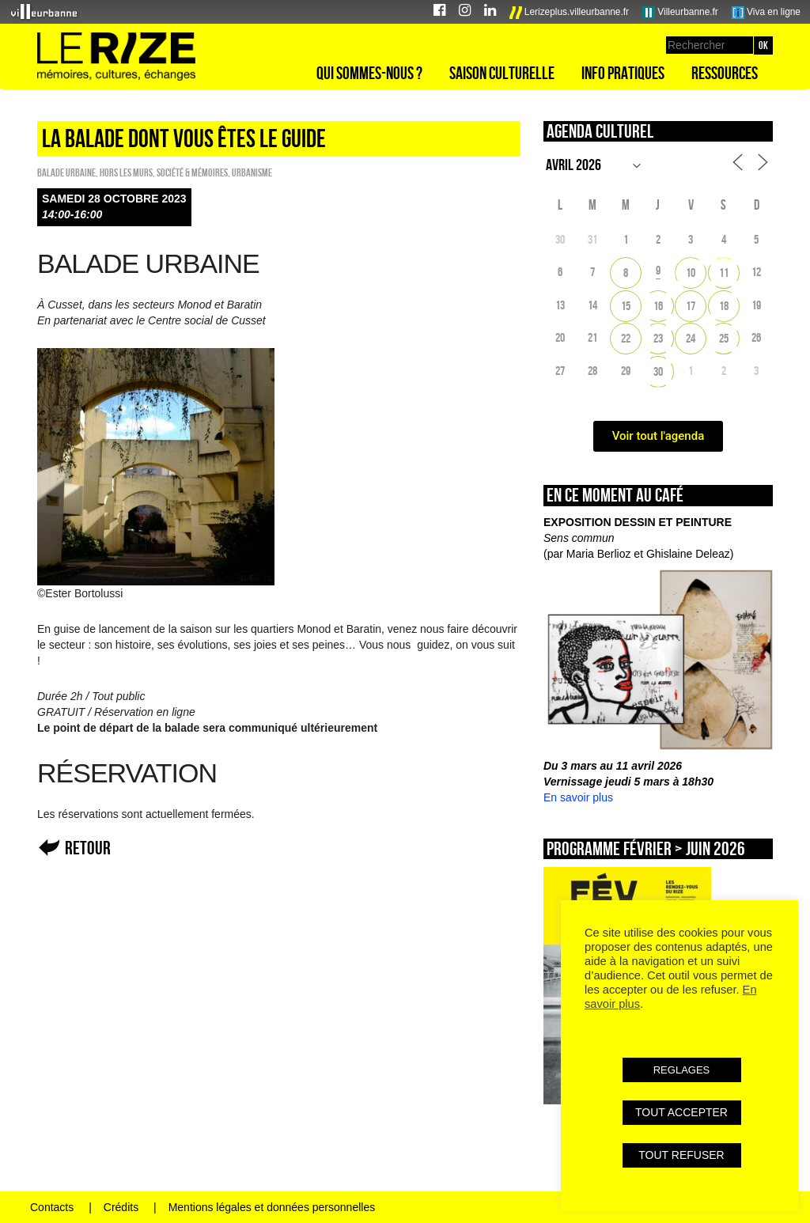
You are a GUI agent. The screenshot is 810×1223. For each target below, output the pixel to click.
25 (724, 338)
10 (690, 272)
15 (625, 305)
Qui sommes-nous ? (369, 72)
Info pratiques (622, 72)
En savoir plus (578, 797)
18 (724, 305)
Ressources (724, 72)
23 (658, 338)
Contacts (52, 1207)
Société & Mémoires (192, 172)
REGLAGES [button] (681, 1070)
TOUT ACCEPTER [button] (681, 1112)
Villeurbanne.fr (680, 12)
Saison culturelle (502, 72)
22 (625, 338)
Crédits (121, 1207)
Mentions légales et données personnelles (272, 1207)
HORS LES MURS (126, 172)
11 (724, 272)
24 (690, 338)
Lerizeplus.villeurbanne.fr (569, 12)
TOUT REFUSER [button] (681, 1155)
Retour (88, 847)
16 (658, 305)
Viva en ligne (766, 12)
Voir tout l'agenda (658, 436)
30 (658, 371)
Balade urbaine (66, 172)
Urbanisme (252, 172)
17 (690, 305)
